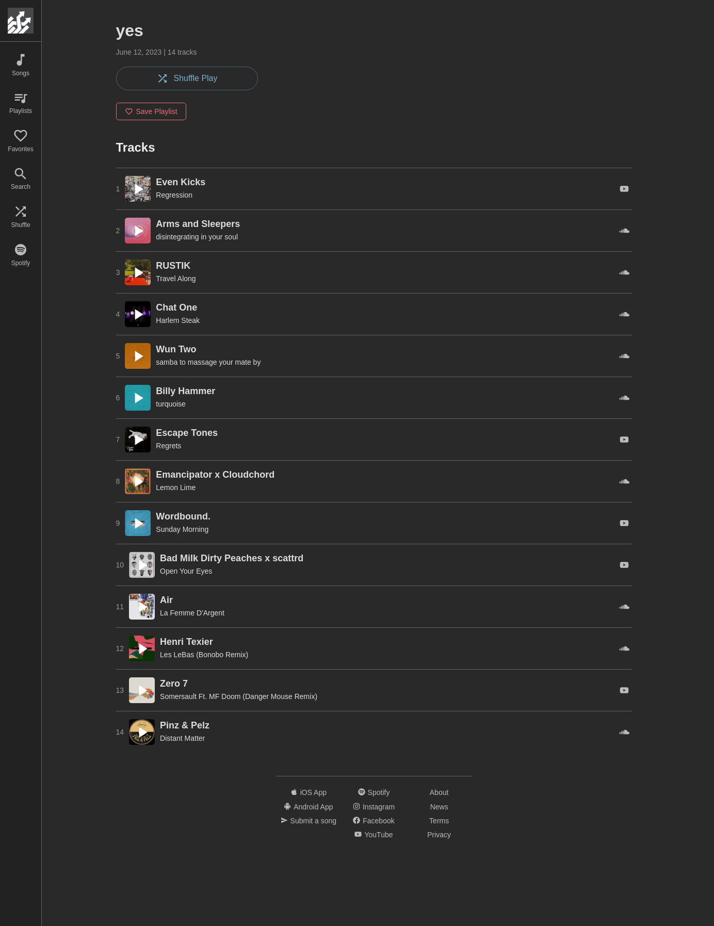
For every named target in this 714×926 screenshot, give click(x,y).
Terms (439, 821)
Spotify (374, 792)
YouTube (373, 835)
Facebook (373, 821)
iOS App (308, 792)
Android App (308, 807)
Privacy (439, 835)
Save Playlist (151, 111)
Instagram (374, 807)
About (439, 792)
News (439, 807)
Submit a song (309, 821)
